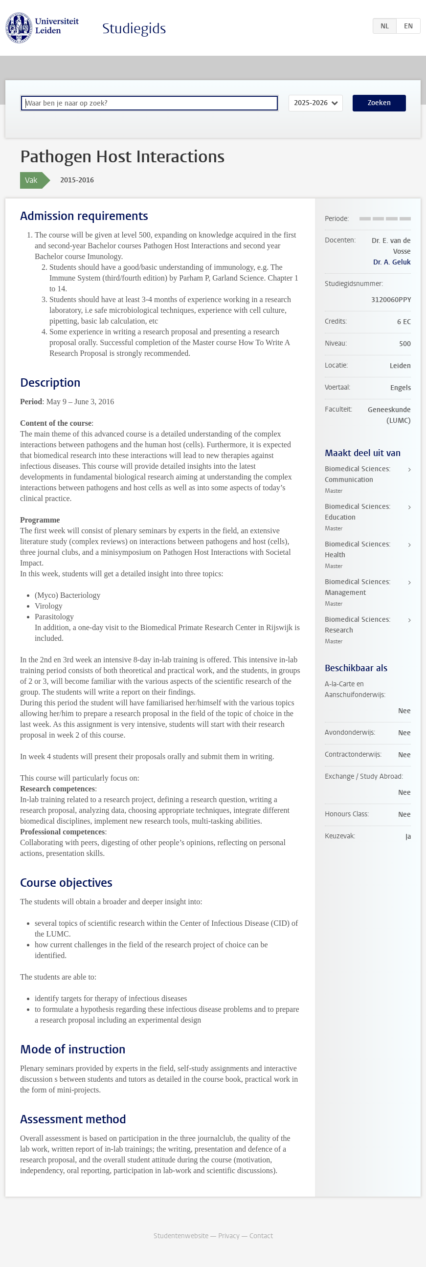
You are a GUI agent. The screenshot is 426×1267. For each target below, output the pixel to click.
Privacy (229, 1236)
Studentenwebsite (181, 1236)
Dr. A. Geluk (392, 262)
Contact (261, 1236)
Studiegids (134, 29)
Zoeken (379, 103)
